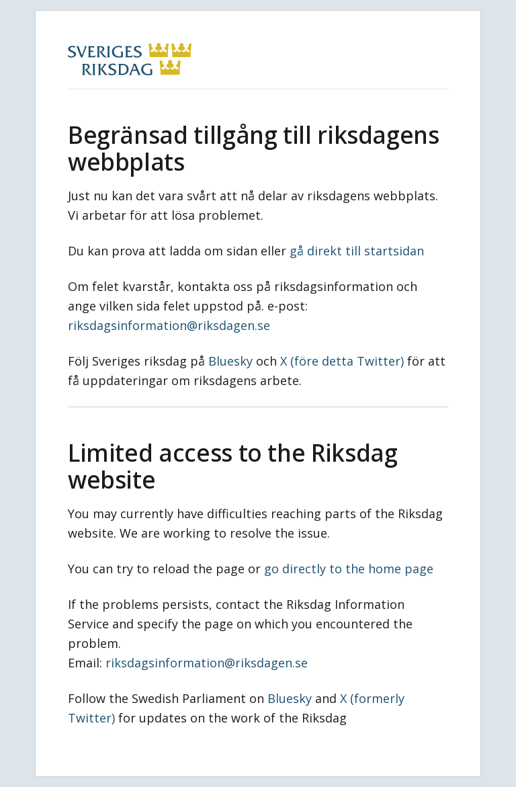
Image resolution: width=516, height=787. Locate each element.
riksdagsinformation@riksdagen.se (169, 325)
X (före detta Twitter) (342, 361)
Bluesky (230, 361)
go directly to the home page (348, 569)
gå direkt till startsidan (357, 251)
